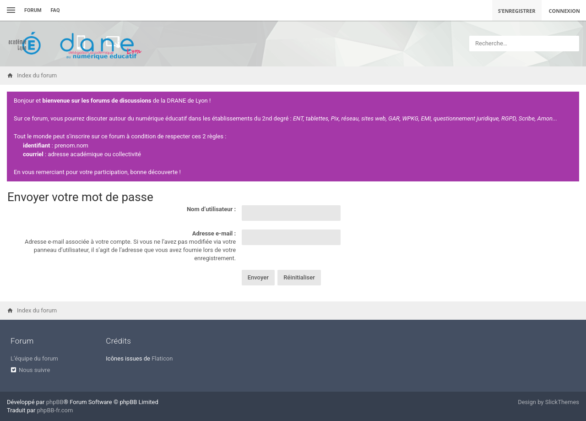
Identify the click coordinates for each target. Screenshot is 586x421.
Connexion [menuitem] (565, 10)
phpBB (55, 402)
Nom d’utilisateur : (211, 209)
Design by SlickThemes (548, 402)
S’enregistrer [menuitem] (517, 10)
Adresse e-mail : (214, 233)
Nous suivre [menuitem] (34, 369)
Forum (33, 10)
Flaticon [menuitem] (162, 358)
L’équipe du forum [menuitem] (34, 358)
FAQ (55, 10)
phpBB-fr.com (55, 410)
